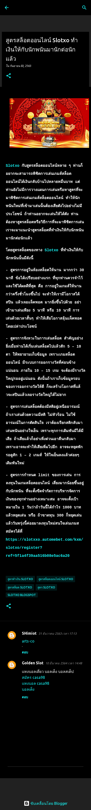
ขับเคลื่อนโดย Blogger (45, 803)
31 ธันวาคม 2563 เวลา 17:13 (57, 633)
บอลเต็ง (28, 689)
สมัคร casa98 (33, 677)
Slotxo (12, 166)
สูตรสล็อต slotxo (20, 587)
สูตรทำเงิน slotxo (20, 579)
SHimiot (29, 633)
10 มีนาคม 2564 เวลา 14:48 (63, 663)
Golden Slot (32, 663)
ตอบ (25, 652)
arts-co (28, 641)
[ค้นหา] (84, 7)
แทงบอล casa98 (35, 683)
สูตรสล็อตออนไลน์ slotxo (55, 579)
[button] (8, 76)
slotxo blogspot (22, 594)
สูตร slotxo (46, 587)
